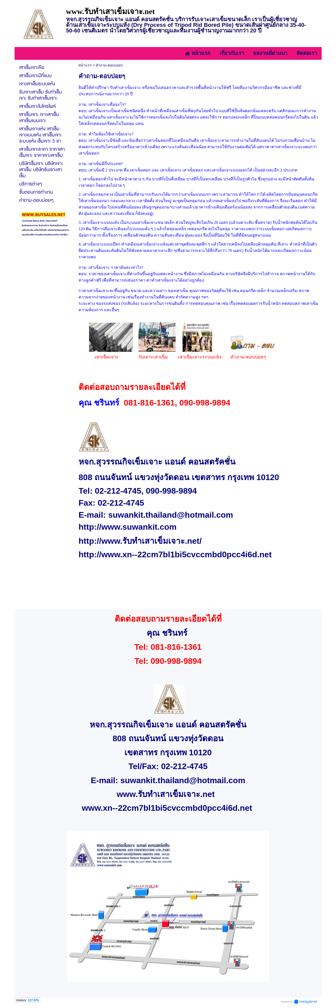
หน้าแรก (85, 65)
